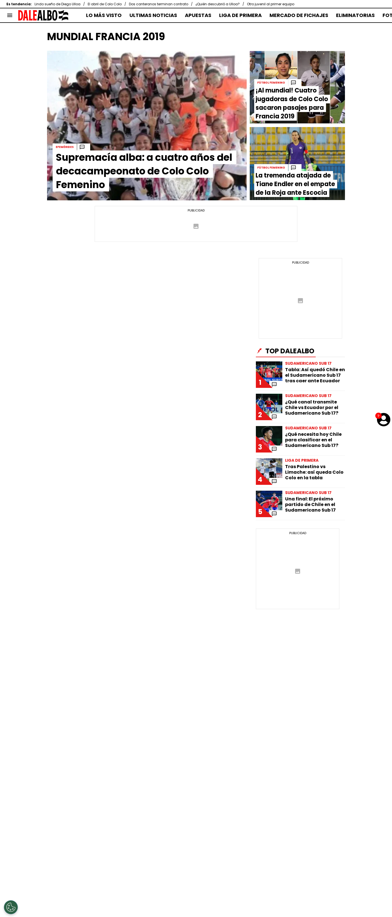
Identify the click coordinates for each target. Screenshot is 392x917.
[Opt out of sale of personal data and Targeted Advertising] (11, 907)
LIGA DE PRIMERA (240, 15)
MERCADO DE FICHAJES (299, 15)
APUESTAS (198, 15)
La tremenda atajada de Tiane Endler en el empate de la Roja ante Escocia (295, 184)
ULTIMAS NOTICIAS (153, 15)
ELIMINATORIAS (355, 15)
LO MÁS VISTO (104, 15)
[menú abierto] (9, 15)
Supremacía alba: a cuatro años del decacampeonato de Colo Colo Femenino (144, 170)
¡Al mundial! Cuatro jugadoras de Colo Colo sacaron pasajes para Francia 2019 (292, 103)
